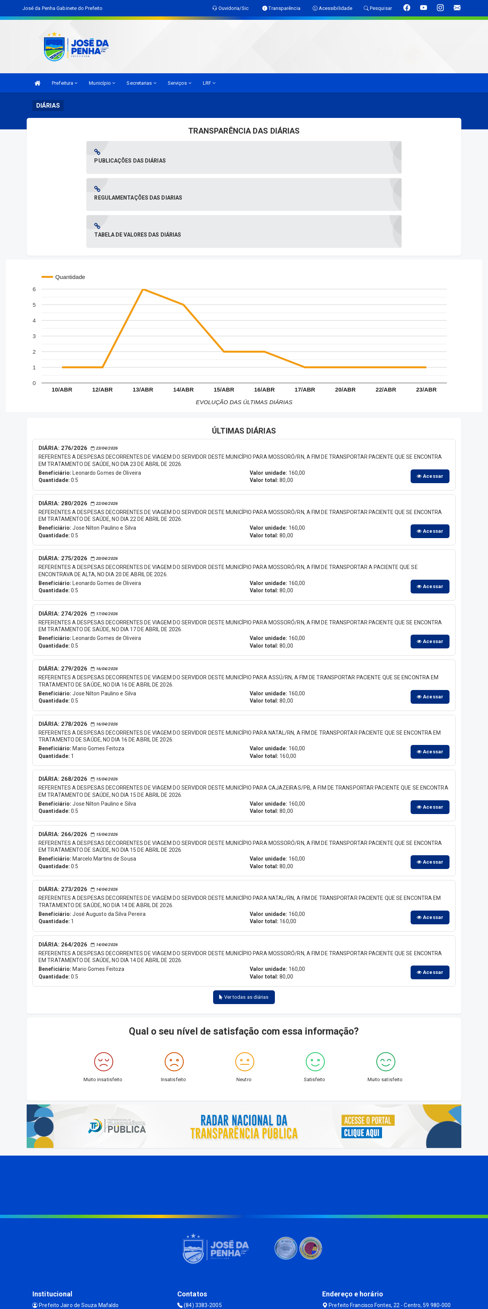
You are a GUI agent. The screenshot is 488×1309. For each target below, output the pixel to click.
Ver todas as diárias (243, 923)
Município (102, 83)
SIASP (217, 1299)
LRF (209, 83)
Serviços (179, 83)
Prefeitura (64, 83)
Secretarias (141, 83)
